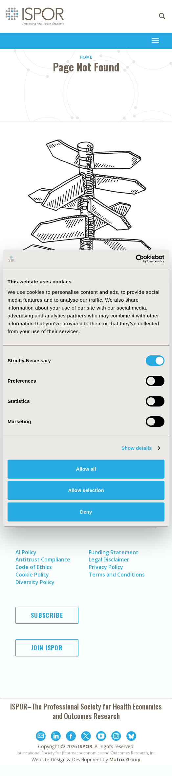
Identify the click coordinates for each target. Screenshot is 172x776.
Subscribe (47, 615)
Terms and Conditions (117, 574)
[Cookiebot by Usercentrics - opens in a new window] (135, 259)
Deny (86, 512)
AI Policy (25, 552)
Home (86, 57)
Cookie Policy (32, 574)
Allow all (86, 469)
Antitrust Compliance (42, 559)
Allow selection (86, 490)
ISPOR (85, 746)
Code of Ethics (33, 567)
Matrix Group (124, 759)
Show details (136, 448)
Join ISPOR (47, 647)
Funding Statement (114, 552)
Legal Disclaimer (109, 559)
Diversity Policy (34, 582)
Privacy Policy (106, 567)
